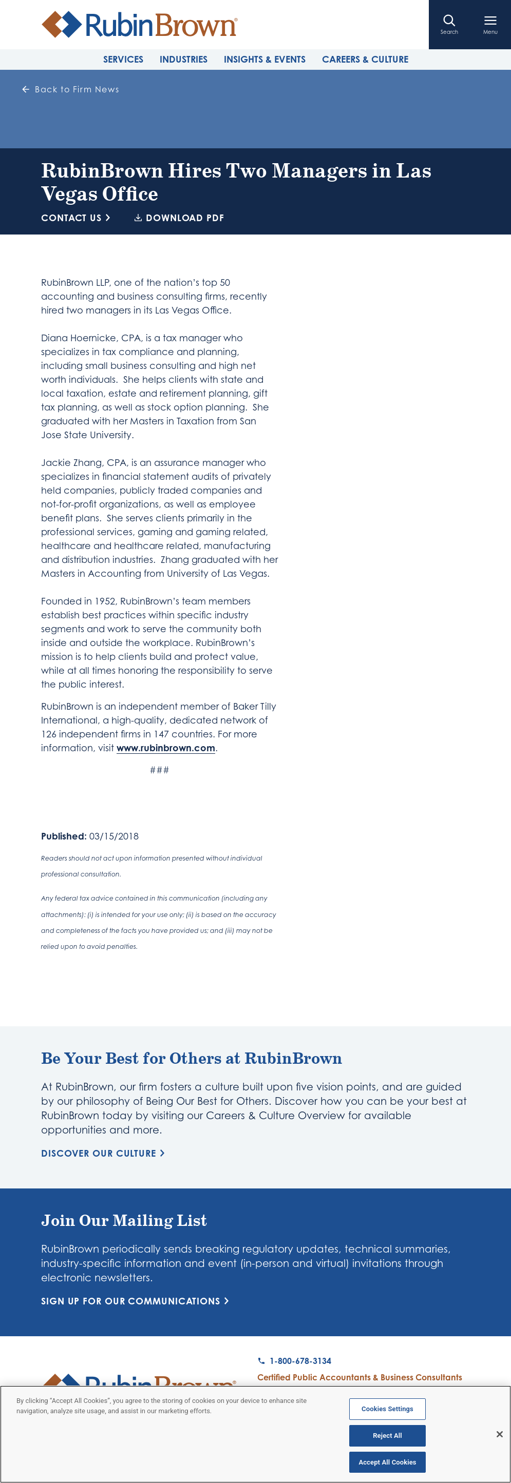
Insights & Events (265, 59)
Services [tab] (123, 59)
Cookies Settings (387, 1412)
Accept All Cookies (387, 1465)
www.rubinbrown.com (166, 747)
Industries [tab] (183, 59)
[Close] (499, 1437)
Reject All (387, 1438)
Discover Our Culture (104, 1153)
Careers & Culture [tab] (365, 59)
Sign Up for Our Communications (137, 1300)
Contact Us (77, 217)
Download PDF (179, 217)
